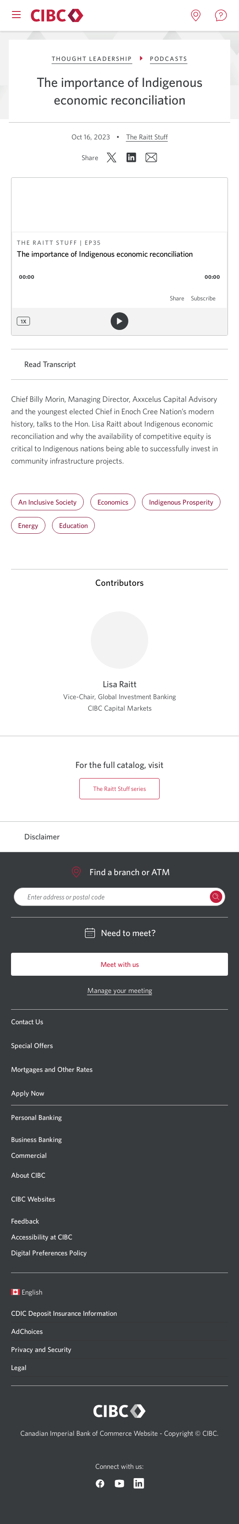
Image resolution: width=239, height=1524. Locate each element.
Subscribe (203, 298)
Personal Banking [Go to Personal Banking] (36, 1117)
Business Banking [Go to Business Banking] (36, 1139)
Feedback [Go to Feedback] (25, 1221)
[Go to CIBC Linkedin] (139, 1483)
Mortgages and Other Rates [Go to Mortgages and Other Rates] (52, 1069)
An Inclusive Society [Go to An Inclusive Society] (47, 502)
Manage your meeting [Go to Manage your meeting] (119, 990)
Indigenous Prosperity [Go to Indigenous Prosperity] (181, 502)
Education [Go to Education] (73, 525)
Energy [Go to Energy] (28, 525)
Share (177, 298)
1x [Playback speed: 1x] (23, 321)
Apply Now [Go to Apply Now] (28, 1093)
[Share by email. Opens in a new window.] (151, 157)
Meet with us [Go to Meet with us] (120, 964)
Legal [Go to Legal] (18, 1367)
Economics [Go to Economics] (112, 502)
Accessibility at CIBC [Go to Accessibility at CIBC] (41, 1236)
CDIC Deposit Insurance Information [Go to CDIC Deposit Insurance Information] (64, 1313)
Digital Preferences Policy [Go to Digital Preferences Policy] (49, 1252)
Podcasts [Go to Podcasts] (168, 59)
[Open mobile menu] (16, 13)
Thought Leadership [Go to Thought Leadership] (99, 59)
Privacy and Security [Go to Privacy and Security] (41, 1349)
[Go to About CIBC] (55, 15)
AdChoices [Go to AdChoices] (27, 1331)
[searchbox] (119, 896)
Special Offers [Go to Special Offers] (32, 1045)
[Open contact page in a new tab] (221, 15)
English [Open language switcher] (26, 1292)
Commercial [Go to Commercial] (29, 1155)
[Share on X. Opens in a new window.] (111, 157)
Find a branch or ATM (120, 872)
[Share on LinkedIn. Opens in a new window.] (131, 157)
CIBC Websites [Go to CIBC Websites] (33, 1198)
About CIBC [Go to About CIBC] (28, 1175)
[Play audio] (119, 321)
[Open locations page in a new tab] (196, 15)
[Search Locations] (216, 896)
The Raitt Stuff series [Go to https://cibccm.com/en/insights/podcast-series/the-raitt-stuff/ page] (119, 789)
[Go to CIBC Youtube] (119, 1483)
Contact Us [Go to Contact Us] (27, 1021)
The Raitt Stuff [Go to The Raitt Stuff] (147, 136)
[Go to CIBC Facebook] (100, 1483)
